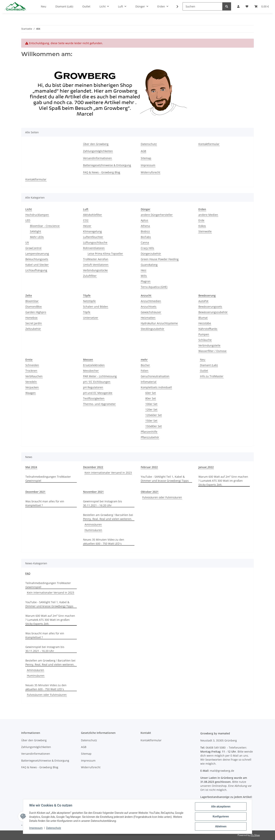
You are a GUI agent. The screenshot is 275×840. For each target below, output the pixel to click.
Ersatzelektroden (94, 365)
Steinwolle (205, 231)
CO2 (85, 220)
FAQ (27, 573)
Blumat (203, 317)
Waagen (30, 393)
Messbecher (91, 370)
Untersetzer (90, 317)
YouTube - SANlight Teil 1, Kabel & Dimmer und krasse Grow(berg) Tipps (165, 478)
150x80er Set (153, 426)
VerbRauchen (34, 376)
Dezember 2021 (35, 492)
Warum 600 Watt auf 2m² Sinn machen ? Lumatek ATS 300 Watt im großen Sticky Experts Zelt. (223, 480)
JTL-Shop (255, 835)
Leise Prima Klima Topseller (105, 253)
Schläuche (205, 340)
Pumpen (203, 334)
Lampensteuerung (37, 253)
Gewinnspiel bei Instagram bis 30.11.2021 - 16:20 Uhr (102, 503)
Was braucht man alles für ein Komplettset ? (44, 503)
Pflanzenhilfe (149, 431)
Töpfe (86, 312)
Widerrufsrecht (150, 172)
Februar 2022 (149, 467)
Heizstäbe (204, 323)
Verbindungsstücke (95, 270)
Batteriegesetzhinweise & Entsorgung (107, 165)
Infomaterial (148, 382)
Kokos (202, 226)
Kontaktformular (208, 144)
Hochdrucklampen (37, 215)
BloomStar (32, 301)
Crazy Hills (147, 248)
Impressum (148, 165)
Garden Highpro (35, 312)
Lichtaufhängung (36, 270)
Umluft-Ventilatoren (95, 264)
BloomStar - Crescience (45, 226)
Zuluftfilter (90, 276)
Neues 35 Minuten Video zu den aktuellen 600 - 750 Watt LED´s (103, 541)
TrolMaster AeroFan (95, 259)
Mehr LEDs (37, 237)
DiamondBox (33, 306)
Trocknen (31, 370)
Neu (202, 359)
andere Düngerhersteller (157, 215)
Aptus (144, 220)
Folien (144, 370)
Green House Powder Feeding (160, 259)
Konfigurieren (221, 816)
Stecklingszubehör (152, 329)
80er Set (150, 398)
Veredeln (31, 382)
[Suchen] (202, 6)
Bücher (145, 365)
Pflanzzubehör (150, 437)
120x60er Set (153, 415)
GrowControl (33, 248)
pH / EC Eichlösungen (96, 382)
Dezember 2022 (93, 467)
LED (27, 220)
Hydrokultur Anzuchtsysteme (159, 323)
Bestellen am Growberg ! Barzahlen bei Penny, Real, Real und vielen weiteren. (108, 517)
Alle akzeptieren (220, 806)
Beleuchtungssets (36, 259)
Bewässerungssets (210, 306)
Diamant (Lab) (209, 365)
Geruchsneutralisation (155, 376)
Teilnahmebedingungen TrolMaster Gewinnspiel (48, 478)
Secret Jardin (33, 323)
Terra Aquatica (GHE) (154, 287)
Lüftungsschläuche (95, 242)
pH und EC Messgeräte (97, 393)
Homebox (31, 317)
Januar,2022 (206, 467)
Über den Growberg (95, 144)
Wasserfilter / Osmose (212, 351)
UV (27, 242)
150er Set (151, 420)
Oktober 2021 (150, 492)
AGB (143, 151)
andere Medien (208, 215)
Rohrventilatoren (94, 248)
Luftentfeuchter (93, 237)
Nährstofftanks (207, 329)
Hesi (143, 270)
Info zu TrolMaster (211, 376)
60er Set (150, 393)
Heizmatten (148, 317)
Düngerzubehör (151, 253)
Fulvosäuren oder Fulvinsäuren (162, 497)
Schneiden (32, 365)
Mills (144, 276)
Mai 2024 (31, 467)
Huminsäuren (93, 530)
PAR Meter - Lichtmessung (100, 376)
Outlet (204, 370)
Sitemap (146, 158)
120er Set (151, 409)
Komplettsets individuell (156, 387)
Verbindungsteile (209, 345)
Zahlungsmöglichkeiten (98, 151)
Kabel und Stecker (37, 264)
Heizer (87, 226)
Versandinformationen (97, 158)
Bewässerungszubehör (213, 312)
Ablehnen (220, 826)
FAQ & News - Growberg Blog (101, 172)
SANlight (35, 231)
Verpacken (32, 387)
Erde (201, 220)
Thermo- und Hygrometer (99, 404)
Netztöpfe (89, 301)
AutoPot (203, 301)
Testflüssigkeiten (93, 398)
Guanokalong (149, 264)
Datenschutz (149, 144)
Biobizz (145, 231)
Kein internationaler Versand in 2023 (108, 472)
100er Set (151, 404)
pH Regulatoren (93, 387)
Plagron (145, 281)
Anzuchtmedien (151, 301)
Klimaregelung (92, 231)
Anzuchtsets (148, 306)
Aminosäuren (93, 524)
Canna (145, 242)
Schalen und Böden (95, 306)
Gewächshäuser (151, 312)
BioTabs (146, 237)
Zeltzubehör (33, 329)
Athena (145, 226)
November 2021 (93, 492)
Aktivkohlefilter (92, 215)
